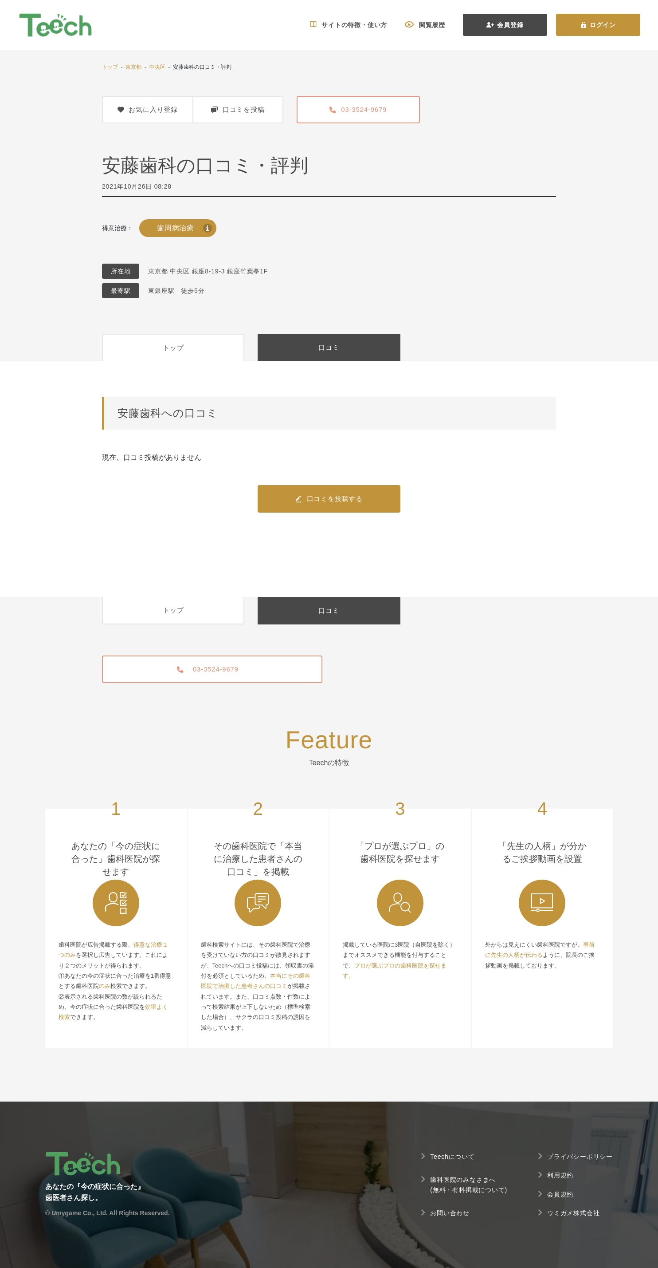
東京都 (133, 67)
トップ (110, 67)
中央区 (157, 67)
